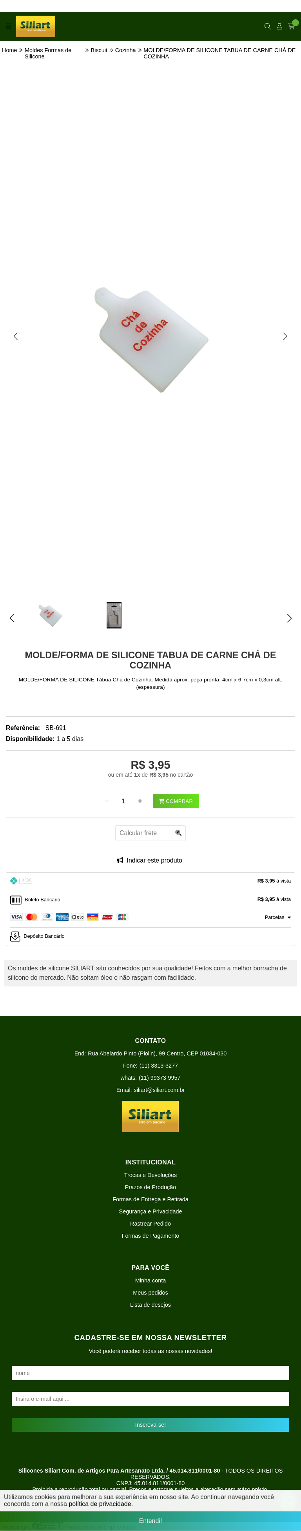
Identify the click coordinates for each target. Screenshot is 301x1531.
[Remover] (107, 801)
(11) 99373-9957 (159, 1078)
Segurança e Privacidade (150, 1211)
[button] (16, 336)
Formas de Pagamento (150, 1236)
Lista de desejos (150, 1305)
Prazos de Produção (150, 1187)
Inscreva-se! (150, 1425)
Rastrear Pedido (150, 1223)
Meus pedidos (150, 1292)
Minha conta (150, 1280)
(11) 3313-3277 (159, 1065)
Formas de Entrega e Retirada (150, 1199)
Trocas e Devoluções (150, 1175)
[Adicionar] (140, 801)
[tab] (150, 882)
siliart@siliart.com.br (159, 1090)
